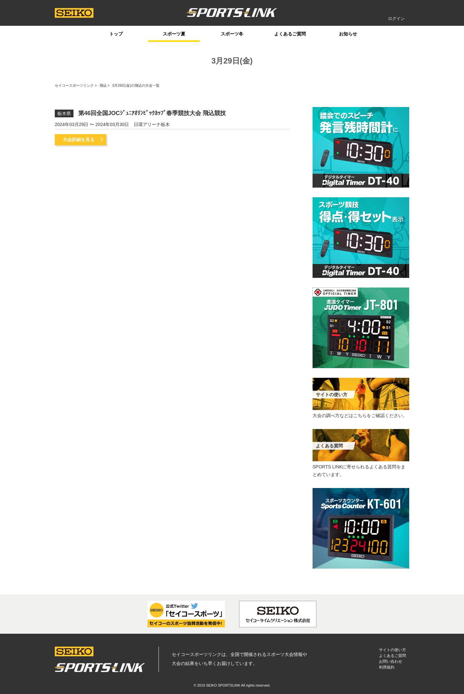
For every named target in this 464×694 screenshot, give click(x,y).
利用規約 (386, 667)
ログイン (396, 18)
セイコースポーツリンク (74, 85)
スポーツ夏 (174, 33)
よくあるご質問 (290, 33)
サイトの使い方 (392, 650)
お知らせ (348, 33)
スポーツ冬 (232, 33)
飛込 (103, 85)
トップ (116, 33)
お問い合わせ (390, 661)
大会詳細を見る (78, 139)
